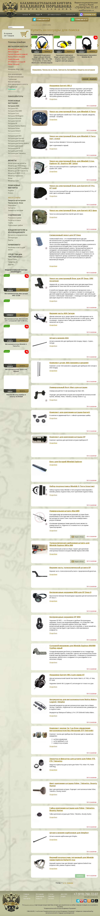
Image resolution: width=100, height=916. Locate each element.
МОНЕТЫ (12, 160)
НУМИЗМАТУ (14, 244)
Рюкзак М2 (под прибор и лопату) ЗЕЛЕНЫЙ (16, 396)
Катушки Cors (13, 113)
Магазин (51, 896)
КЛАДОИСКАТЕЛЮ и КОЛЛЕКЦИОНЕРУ (17, 231)
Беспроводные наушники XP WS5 (64, 617)
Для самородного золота (18, 84)
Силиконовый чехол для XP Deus (65, 235)
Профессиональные (16, 77)
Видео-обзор (79, 537)
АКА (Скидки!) (13, 52)
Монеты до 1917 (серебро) (18, 168)
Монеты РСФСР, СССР (16, 173)
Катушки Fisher (14, 128)
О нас (25, 896)
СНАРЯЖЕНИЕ (14, 215)
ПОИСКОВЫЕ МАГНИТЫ (14, 186)
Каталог (25, 14)
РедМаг (11, 190)
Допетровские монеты (17, 163)
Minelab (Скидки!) (15, 49)
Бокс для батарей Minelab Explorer (65, 461)
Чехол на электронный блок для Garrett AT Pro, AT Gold (72, 187)
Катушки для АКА (14, 136)
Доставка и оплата (54, 14)
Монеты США (13, 181)
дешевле (92, 79)
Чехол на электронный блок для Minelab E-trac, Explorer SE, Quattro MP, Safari (72, 162)
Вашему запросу (29, 905)
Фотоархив (40, 894)
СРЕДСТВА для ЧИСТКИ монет (15, 255)
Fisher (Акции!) (13, 64)
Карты (10, 240)
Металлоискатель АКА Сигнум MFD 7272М (16, 294)
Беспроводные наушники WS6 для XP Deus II (70, 592)
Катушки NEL (13, 108)
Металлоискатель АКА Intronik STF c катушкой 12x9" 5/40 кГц (16, 320)
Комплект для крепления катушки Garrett (69, 412)
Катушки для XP (14, 148)
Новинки (11, 89)
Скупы (10, 223)
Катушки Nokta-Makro (17, 126)
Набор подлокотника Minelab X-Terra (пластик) (71, 486)
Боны (10, 178)
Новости (39, 898)
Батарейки (71, 70)
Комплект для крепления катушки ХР (67, 437)
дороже (85, 79)
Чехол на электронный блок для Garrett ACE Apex (73, 210)
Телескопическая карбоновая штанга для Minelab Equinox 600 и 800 (69, 544)
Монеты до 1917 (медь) (17, 166)
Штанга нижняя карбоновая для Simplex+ (69, 832)
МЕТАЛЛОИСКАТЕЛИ (18, 46)
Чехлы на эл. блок (15, 203)
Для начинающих (15, 74)
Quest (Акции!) (13, 59)
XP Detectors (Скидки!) (16, 62)
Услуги (63, 896)
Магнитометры (14, 82)
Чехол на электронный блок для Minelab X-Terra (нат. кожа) (72, 137)
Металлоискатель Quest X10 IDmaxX (16, 370)
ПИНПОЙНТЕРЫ (15, 96)
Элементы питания (15, 210)
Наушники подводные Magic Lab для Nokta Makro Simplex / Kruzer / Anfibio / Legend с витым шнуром (64, 58)
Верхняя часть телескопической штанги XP (70, 567)
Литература (13, 237)
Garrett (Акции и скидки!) (18, 54)
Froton (10, 193)
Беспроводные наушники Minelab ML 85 (87, 56)
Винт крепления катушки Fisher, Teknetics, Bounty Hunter (73, 784)
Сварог (11, 67)
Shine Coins (12, 259)
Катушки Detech (14, 131)
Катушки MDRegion (15, 116)
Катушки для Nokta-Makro (18, 143)
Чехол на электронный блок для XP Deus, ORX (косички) (71, 279)
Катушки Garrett (14, 121)
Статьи (50, 894)
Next (98, 45)
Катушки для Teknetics (17, 153)
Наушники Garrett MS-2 (60, 85)
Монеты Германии (15, 176)
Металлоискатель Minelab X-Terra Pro (16, 345)
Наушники (12, 205)
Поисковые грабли (15, 225)
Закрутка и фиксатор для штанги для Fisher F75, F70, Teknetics (72, 759)
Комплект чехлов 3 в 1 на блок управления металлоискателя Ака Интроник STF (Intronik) (71, 729)
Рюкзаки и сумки (14, 218)
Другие (11, 264)
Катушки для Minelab (16, 141)
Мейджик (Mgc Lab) (15, 69)
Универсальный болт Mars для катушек (68, 387)
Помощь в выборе (17, 42)
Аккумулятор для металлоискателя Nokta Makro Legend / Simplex (73, 700)
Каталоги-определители (17, 235)
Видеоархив (40, 896)
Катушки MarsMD (15, 111)
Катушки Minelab (14, 118)
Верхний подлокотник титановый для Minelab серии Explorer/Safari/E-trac (71, 858)
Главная (26, 894)
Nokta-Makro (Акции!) (16, 57)
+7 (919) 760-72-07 (86, 894)
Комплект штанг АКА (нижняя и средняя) (68, 362)
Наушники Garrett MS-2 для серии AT (67, 675)
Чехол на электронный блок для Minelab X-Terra (72, 111)
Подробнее (53, 99)
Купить (22, 290)
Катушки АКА (13, 106)
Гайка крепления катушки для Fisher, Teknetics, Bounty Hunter (72, 809)
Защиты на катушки (17, 200)
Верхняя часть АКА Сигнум (62, 313)
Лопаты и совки (14, 220)
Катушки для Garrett (16, 138)
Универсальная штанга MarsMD (64, 511)
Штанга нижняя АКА (59, 338)
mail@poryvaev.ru (91, 897)
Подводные (12, 87)
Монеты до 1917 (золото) (18, 171)
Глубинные (12, 79)
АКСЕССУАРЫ (14, 197)
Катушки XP (12, 123)
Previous (31, 45)
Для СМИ (64, 894)
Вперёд (70, 883)
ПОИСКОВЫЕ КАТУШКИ (14, 102)
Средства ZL (13, 262)
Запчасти (11, 208)
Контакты (69, 14)
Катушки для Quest (15, 146)
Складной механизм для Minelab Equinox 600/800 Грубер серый (72, 646)
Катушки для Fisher (15, 151)
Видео (38, 14)
